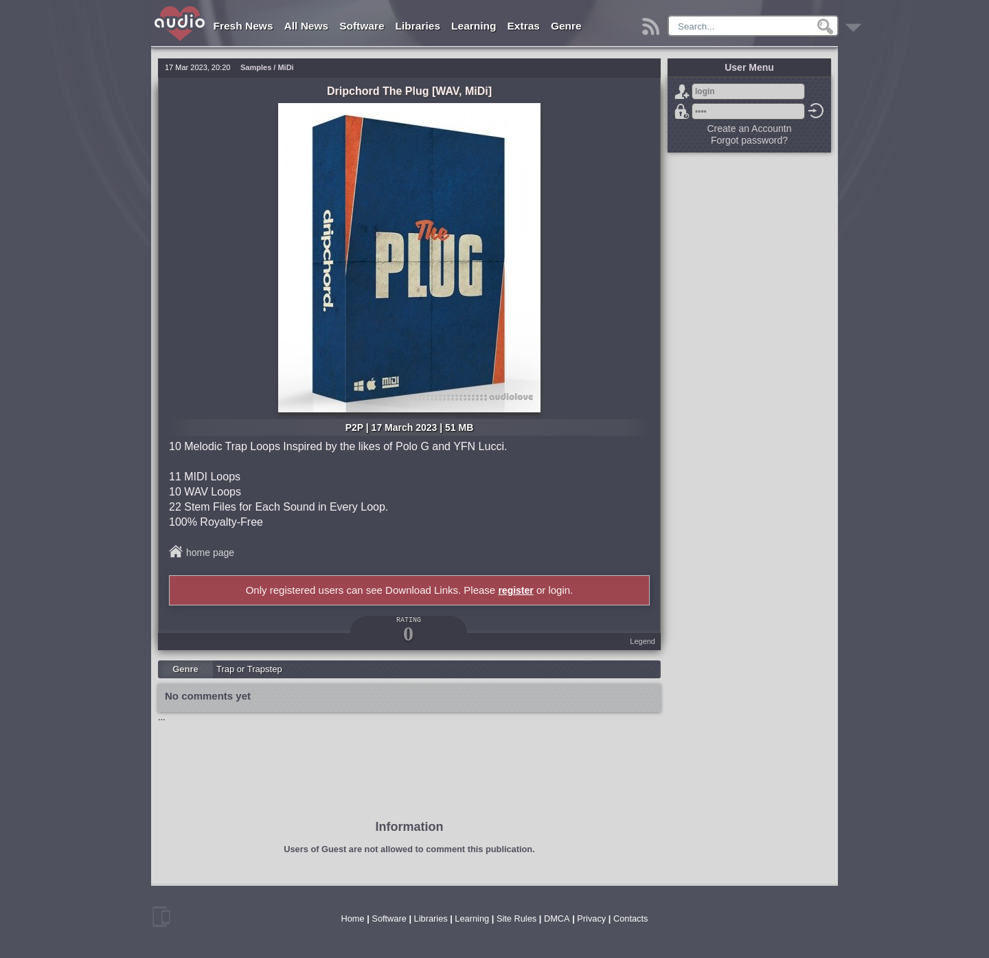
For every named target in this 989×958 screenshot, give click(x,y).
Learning (473, 26)
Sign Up (682, 91)
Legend (642, 641)
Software (361, 26)
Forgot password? (682, 111)
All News (306, 26)
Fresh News (243, 26)
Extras (524, 26)
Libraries (418, 26)
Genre (566, 26)
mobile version (161, 916)
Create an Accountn (749, 128)
